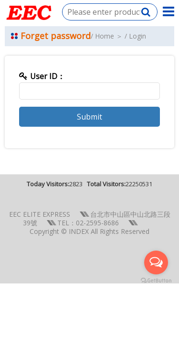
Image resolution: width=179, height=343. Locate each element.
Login (137, 35)
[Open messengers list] (156, 262)
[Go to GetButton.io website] (156, 281)
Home (104, 35)
